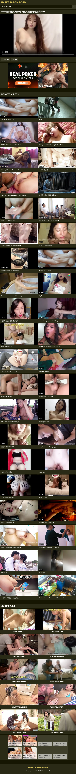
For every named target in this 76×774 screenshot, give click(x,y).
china (15, 59)
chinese (6, 59)
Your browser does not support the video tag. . (38, 35)
